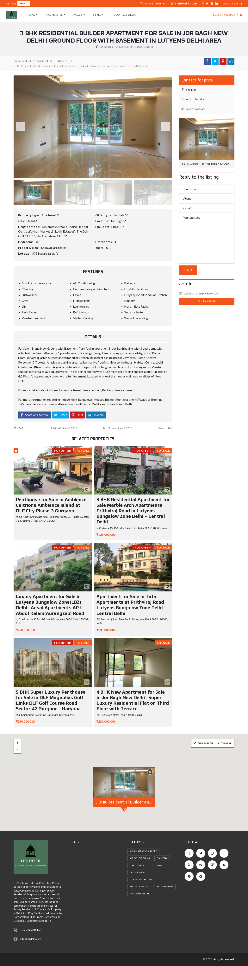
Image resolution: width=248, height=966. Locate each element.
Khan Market (43, 231)
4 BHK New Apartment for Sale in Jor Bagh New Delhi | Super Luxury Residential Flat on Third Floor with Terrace (132, 700)
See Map (189, 89)
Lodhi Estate (65, 231)
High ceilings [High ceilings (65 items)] (137, 865)
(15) (63, 60)
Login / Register (232, 3)
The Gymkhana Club (51, 236)
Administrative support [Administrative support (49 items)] (143, 851)
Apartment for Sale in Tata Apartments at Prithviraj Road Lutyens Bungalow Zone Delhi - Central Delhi (131, 605)
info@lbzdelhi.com (184, 3)
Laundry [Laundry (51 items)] (157, 865)
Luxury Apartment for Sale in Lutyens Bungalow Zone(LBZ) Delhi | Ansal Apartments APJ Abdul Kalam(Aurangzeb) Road (50, 605)
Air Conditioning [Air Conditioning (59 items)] (140, 858)
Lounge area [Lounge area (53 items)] (137, 872)
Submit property (227, 14)
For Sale (120, 215)
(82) (22, 60)
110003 (117, 226)
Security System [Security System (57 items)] (139, 886)
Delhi (32, 221)
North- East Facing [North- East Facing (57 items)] (141, 879)
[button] (23, 3)
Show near (224, 743)
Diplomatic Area (55, 226)
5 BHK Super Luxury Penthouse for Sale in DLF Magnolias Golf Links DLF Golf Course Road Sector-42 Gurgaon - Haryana (50, 700)
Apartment (50, 215)
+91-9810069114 (152, 3)
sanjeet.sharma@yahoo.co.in (198, 293)
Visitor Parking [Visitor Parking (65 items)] (164, 886)
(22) (44, 60)
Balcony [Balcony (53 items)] (162, 858)
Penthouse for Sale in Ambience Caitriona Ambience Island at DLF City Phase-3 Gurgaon (51, 505)
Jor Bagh (118, 221)
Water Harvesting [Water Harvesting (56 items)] (140, 893)
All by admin (206, 301)
